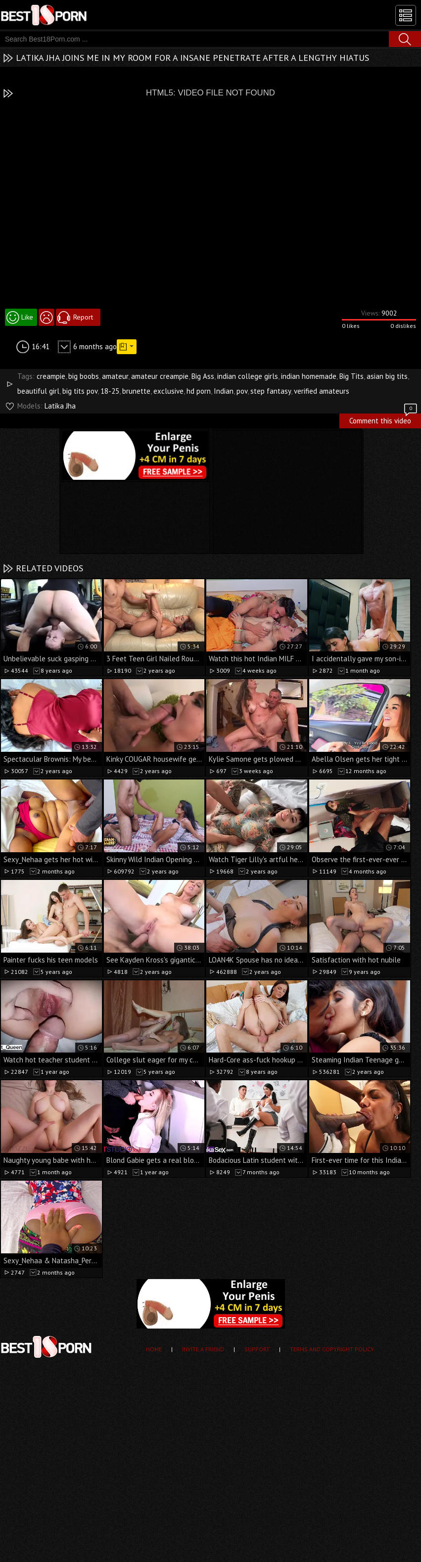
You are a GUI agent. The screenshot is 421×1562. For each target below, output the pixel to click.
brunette (136, 391)
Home (154, 1349)
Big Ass (202, 376)
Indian (224, 391)
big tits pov (79, 391)
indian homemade (308, 376)
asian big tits (387, 376)
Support (257, 1349)
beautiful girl (38, 391)
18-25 (109, 391)
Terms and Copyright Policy (332, 1349)
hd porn (199, 391)
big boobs (83, 376)
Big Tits (351, 376)
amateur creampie (159, 376)
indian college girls (247, 376)
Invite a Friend (203, 1349)
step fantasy (270, 391)
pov (241, 391)
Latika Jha (60, 406)
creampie (51, 376)
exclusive (168, 391)
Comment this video (384, 419)
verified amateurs (321, 391)
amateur (115, 376)
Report (83, 317)
